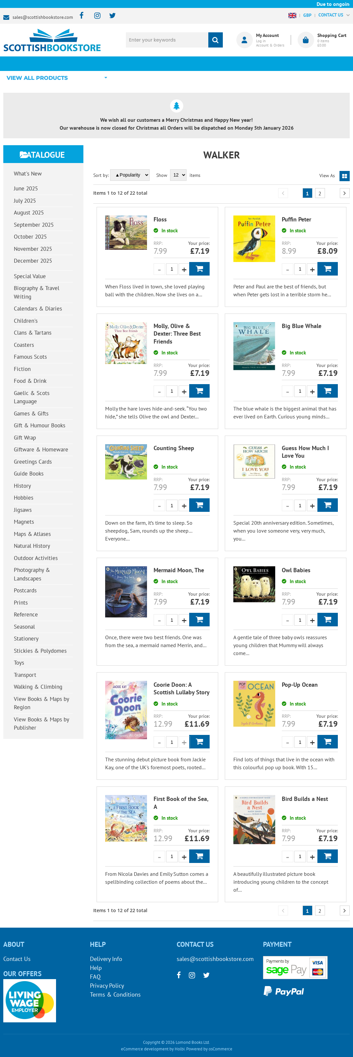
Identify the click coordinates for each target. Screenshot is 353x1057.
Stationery (26, 638)
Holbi (180, 1049)
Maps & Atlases (32, 534)
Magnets (24, 521)
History (22, 485)
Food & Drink (30, 380)
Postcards (25, 590)
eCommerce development (144, 1049)
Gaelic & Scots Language (31, 397)
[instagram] (94, 16)
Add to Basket (199, 269)
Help (96, 968)
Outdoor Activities (36, 558)
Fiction (22, 369)
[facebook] (79, 16)
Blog (217, 63)
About (270, 63)
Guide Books (29, 473)
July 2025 (25, 200)
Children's (26, 320)
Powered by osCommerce (209, 1049)
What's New (164, 63)
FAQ (95, 976)
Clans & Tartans (32, 332)
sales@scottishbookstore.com (43, 17)
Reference (26, 614)
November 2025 (33, 248)
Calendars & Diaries (38, 308)
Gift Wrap (25, 437)
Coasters (24, 344)
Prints (21, 602)
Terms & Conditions (115, 994)
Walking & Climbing (38, 686)
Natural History (32, 545)
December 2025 (33, 260)
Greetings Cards (33, 461)
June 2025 (26, 188)
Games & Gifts (31, 413)
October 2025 (30, 236)
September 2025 (34, 224)
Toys (19, 662)
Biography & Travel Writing (36, 292)
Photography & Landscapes (32, 574)
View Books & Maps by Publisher (41, 724)
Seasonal (24, 626)
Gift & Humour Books (39, 425)
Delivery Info (106, 959)
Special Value (30, 276)
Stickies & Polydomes (40, 650)
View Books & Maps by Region (41, 703)
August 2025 (29, 212)
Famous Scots (30, 356)
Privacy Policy (107, 985)
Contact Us (17, 959)
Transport (25, 674)
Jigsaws (23, 509)
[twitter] (109, 16)
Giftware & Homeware (41, 449)
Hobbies (23, 497)
